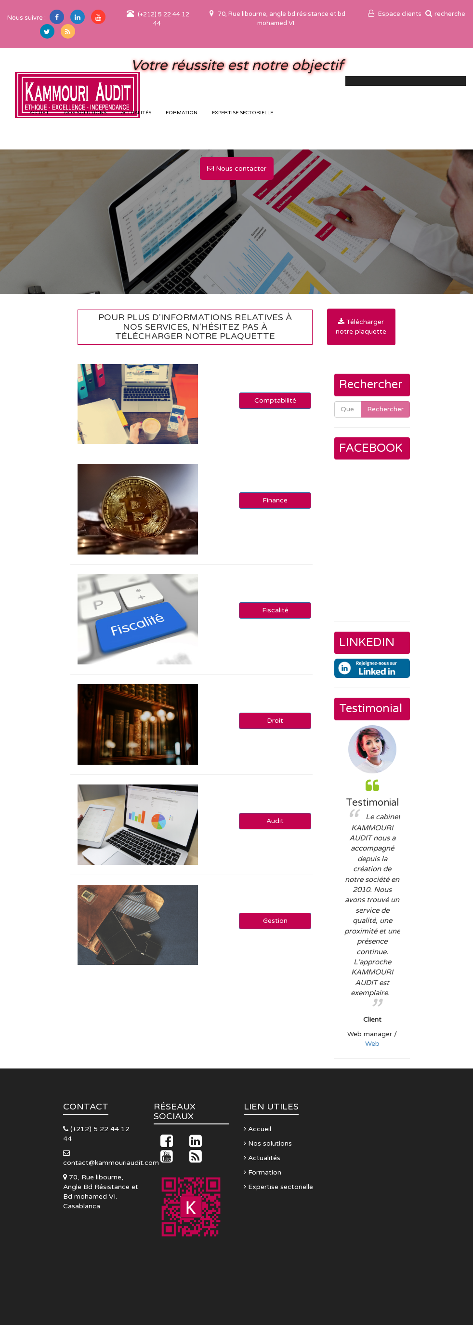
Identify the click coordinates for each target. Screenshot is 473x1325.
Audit (275, 821)
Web (372, 1044)
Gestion (275, 921)
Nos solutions (85, 113)
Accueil (257, 1129)
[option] (372, 887)
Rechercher (385, 409)
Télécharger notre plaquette (361, 327)
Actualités (136, 113)
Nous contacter (236, 168)
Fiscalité (275, 610)
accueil (39, 113)
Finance (275, 500)
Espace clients (394, 14)
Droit (275, 721)
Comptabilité (275, 400)
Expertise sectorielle (242, 113)
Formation (181, 113)
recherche (445, 14)
